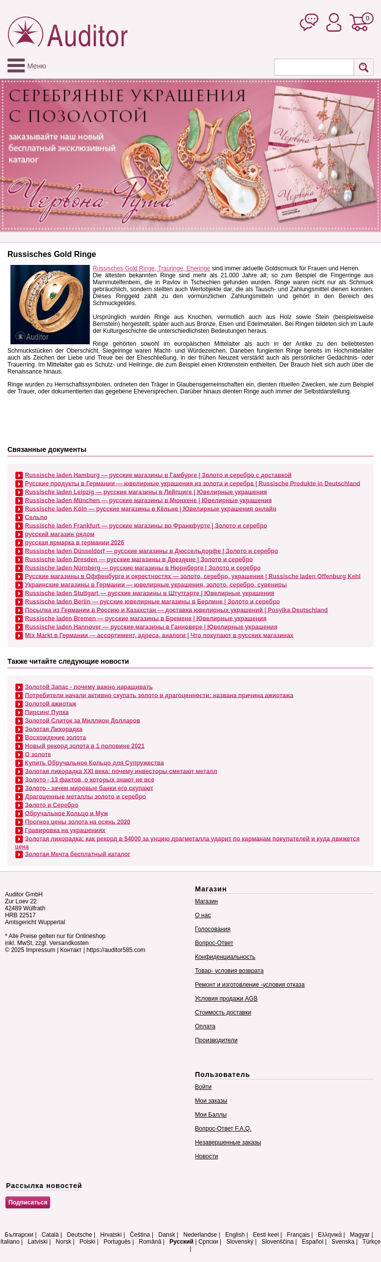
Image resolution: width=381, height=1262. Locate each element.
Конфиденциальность (225, 956)
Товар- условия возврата (229, 970)
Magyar (360, 1234)
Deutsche (79, 1234)
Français (298, 1234)
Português (117, 1241)
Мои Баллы (211, 1114)
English (235, 1234)
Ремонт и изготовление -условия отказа (250, 984)
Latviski (38, 1241)
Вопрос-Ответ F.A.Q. (223, 1128)
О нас (203, 915)
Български (19, 1234)
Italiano (10, 1241)
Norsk (63, 1241)
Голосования (212, 929)
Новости (206, 1156)
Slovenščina (277, 1241)
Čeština (140, 1234)
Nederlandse (200, 1234)
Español (312, 1241)
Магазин (206, 901)
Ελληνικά (330, 1234)
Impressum (40, 949)
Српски (208, 1241)
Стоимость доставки (223, 1012)
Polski (87, 1241)
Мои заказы (211, 1100)
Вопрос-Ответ (214, 943)
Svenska (342, 1241)
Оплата (205, 1026)
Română (150, 1241)
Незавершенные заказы (228, 1142)
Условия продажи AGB (226, 998)
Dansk (166, 1234)
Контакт (70, 949)
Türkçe (372, 1241)
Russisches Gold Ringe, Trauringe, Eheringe (151, 268)
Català (50, 1234)
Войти (203, 1086)
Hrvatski (111, 1234)
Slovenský (240, 1241)
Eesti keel (266, 1234)
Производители (216, 1040)
